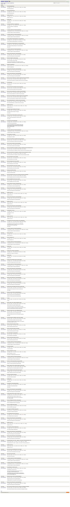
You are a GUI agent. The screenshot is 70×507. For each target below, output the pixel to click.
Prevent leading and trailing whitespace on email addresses (12, 39)
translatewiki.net (10, 31)
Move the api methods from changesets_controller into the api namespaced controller (16, 156)
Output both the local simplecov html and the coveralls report (12, 294)
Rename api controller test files (8, 174)
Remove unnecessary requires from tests (10, 346)
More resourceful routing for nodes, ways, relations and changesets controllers (15, 499)
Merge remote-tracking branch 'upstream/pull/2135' (11, 280)
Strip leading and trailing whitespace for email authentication (12, 44)
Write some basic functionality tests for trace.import (11, 461)
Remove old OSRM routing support (9, 415)
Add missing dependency (7, 6)
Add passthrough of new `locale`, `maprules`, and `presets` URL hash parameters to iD (16, 452)
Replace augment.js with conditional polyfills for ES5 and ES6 (12, 375)
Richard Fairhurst (10, 67)
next (4, 3)
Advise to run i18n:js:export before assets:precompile (11, 370)
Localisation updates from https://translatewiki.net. (11, 30)
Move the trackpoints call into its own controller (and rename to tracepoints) (14, 179)
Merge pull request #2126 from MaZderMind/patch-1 (11, 300)
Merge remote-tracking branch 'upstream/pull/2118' (11, 495)
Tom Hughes (8, 7)
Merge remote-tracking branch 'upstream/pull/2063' (11, 399)
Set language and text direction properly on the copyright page (13, 226)
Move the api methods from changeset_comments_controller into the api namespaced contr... (17, 151)
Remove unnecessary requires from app (9, 332)
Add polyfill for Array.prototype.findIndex (9, 393)
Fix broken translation (7, 355)
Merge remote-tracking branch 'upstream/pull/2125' (11, 289)
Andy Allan (8, 60)
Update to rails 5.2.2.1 (7, 15)
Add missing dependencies (8, 10)
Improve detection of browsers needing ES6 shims (11, 188)
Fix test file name (6, 84)
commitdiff (4, 7)
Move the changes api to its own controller (10, 165)
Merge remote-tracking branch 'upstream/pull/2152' (11, 202)
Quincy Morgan (9, 108)
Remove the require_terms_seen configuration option (11, 318)
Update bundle (6, 389)
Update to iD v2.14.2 (7, 197)
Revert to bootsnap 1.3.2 (7, 243)
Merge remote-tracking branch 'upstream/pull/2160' (11, 75)
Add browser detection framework (9, 384)
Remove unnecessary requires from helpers (10, 337)
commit (1, 7)
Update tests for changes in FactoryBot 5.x (10, 257)
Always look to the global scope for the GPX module (11, 266)
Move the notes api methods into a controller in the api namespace (13, 93)
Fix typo (5, 306)
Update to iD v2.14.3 (7, 107)
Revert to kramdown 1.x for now (8, 360)
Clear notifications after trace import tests (10, 424)
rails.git (6, 1)
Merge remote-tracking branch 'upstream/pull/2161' (11, 70)
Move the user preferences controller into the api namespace (12, 142)
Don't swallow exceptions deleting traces (9, 438)
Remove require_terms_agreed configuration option (11, 310)
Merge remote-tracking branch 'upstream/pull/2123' (11, 429)
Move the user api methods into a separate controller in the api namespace (14, 98)
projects (2, 1)
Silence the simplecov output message (9, 59)
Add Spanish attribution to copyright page (10, 24)
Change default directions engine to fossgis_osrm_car (11, 404)
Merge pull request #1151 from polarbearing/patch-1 (11, 489)
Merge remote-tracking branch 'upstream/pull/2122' (11, 447)
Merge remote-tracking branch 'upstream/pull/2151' (11, 211)
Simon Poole (9, 412)
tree (5, 7)
